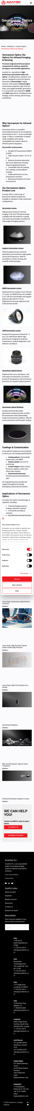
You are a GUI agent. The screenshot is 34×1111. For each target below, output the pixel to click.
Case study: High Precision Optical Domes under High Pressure (14, 646)
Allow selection (17, 585)
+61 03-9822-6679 (20, 1050)
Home (3, 46)
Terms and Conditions (11, 874)
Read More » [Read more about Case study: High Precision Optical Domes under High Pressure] (5, 650)
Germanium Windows (10, 725)
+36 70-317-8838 (20, 1091)
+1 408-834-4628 (20, 1008)
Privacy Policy (9, 878)
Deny (17, 591)
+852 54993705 (19, 1073)
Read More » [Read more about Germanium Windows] (5, 727)
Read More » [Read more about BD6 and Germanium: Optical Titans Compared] (5, 768)
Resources (9, 903)
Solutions (10, 46)
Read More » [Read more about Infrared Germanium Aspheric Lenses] (5, 801)
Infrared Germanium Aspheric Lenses (15, 799)
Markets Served (10, 899)
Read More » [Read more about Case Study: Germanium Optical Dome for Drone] (5, 606)
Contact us (9, 907)
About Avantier (10, 892)
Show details (24, 573)
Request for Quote (11, 910)
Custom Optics (20, 46)
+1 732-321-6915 (20, 948)
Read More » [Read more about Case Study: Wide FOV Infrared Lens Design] (5, 689)
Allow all (17, 579)
